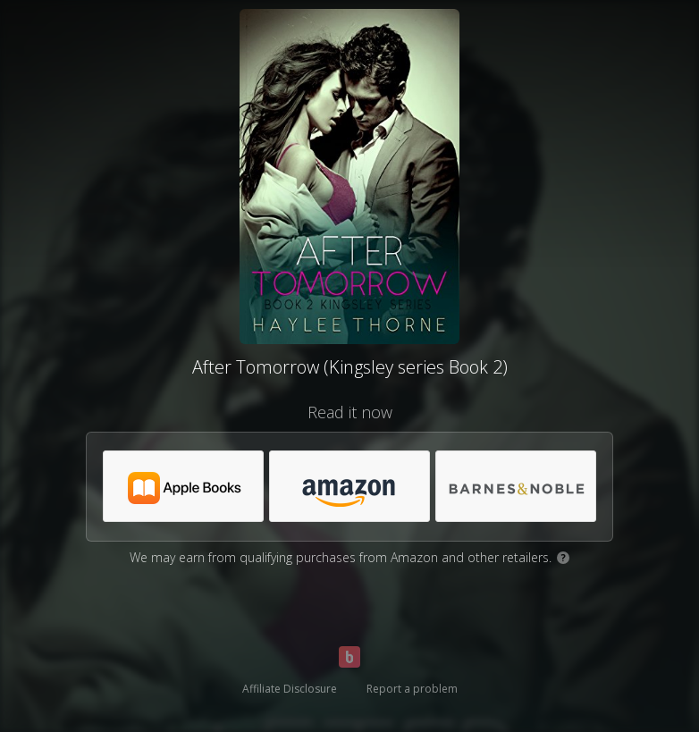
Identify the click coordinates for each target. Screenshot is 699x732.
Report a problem (412, 688)
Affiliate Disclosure (289, 688)
